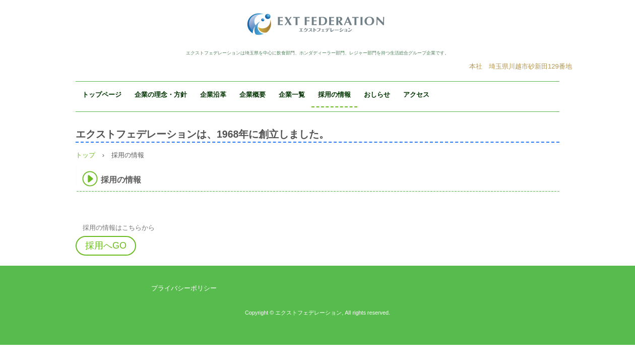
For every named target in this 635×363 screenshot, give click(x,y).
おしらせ (377, 94)
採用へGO (105, 245)
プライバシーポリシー (184, 288)
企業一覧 (292, 94)
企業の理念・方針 (161, 94)
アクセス (416, 94)
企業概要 (252, 94)
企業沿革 (213, 94)
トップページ (101, 94)
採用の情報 (334, 94)
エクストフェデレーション (317, 24)
